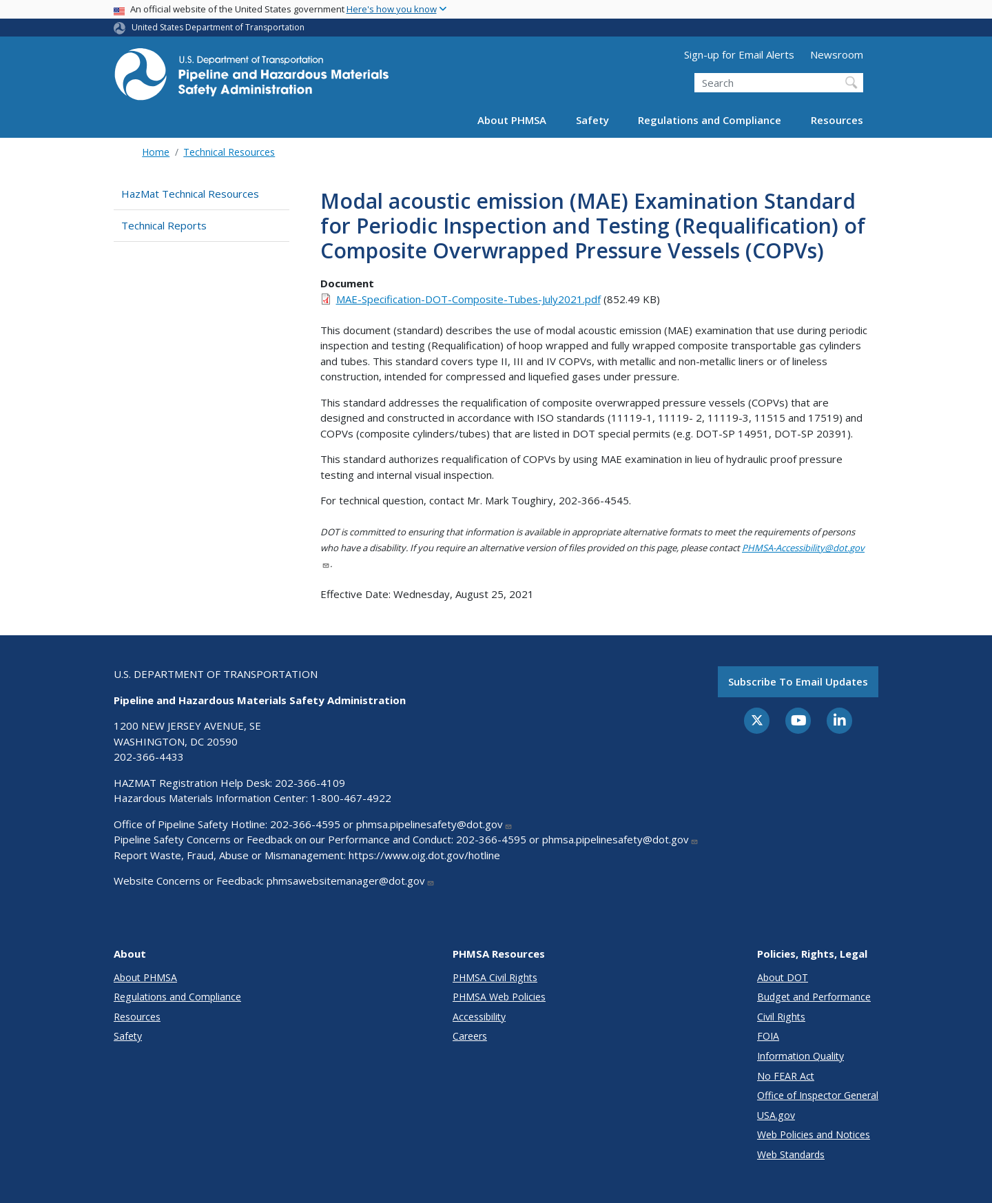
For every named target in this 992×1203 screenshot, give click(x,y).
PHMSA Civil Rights (495, 977)
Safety (592, 120)
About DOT (782, 977)
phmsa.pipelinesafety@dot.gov (434, 824)
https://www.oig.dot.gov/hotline (424, 855)
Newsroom (836, 54)
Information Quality (800, 1055)
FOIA (768, 1035)
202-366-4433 (149, 756)
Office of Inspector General (817, 1095)
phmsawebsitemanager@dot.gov (351, 880)
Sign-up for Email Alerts (739, 54)
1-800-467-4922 (351, 798)
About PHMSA (511, 120)
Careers (470, 1035)
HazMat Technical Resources (190, 193)
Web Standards (791, 1154)
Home (155, 151)
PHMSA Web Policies (499, 996)
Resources (837, 120)
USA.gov (776, 1115)
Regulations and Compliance (709, 120)
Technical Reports (164, 225)
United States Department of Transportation (218, 27)
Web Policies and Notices (813, 1134)
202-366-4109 (310, 783)
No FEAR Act (785, 1075)
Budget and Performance (814, 996)
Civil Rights (781, 1016)
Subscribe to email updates (798, 681)
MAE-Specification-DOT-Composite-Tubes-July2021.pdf (468, 299)
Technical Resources (229, 151)
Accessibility (479, 1016)
